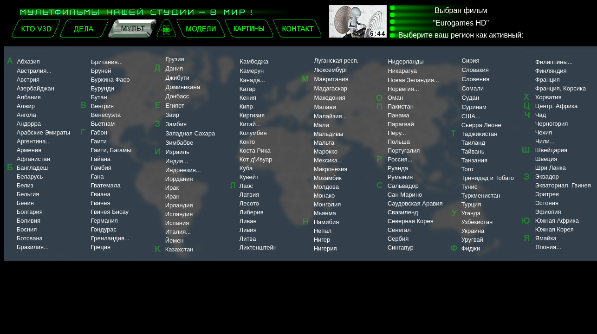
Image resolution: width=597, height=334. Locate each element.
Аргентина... (34, 141)
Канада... (252, 80)
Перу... (397, 132)
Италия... (178, 231)
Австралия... (34, 70)
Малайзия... (330, 116)
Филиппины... (554, 61)
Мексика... (328, 160)
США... (470, 116)
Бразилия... (27, 247)
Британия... (107, 61)
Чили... (545, 141)
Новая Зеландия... (413, 80)
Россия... (400, 159)
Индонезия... (183, 170)
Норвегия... (403, 88)
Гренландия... (110, 238)
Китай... (250, 124)
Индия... (176, 161)
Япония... (548, 247)
